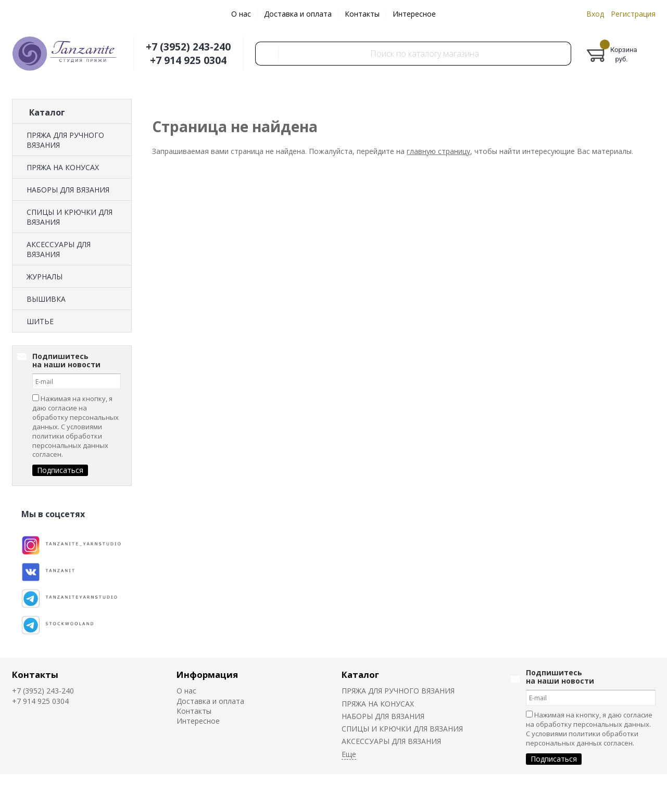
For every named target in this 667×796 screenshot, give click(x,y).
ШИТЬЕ (40, 321)
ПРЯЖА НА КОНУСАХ (63, 167)
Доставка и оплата (298, 14)
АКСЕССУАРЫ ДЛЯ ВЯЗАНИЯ (59, 249)
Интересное (414, 14)
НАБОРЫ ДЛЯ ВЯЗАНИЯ (68, 190)
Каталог (360, 675)
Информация (207, 675)
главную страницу (438, 151)
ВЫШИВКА (46, 299)
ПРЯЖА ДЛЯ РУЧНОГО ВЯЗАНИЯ (65, 140)
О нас (241, 14)
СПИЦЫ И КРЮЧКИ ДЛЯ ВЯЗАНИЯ (69, 217)
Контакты (362, 14)
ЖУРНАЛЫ (44, 276)
